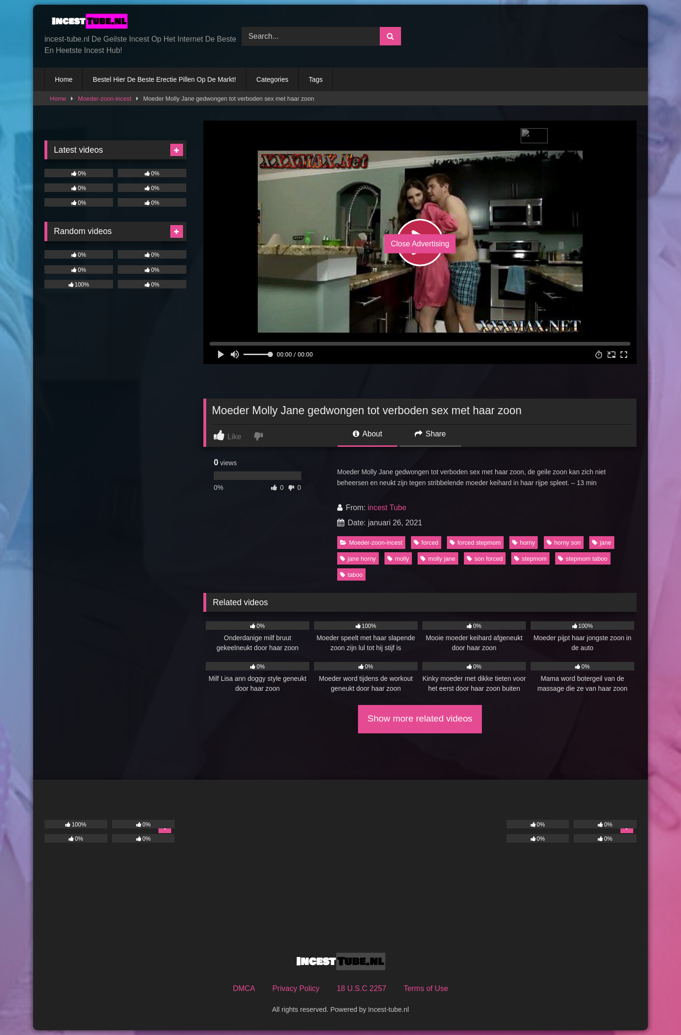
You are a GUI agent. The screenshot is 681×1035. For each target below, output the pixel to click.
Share (430, 434)
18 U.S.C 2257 (361, 988)
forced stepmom (475, 542)
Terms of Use (425, 988)
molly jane (437, 558)
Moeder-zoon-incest (104, 98)
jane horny (358, 558)
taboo (351, 574)
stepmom (530, 558)
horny (523, 542)
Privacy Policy (296, 988)
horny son (564, 542)
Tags (316, 79)
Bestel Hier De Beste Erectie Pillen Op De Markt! (164, 79)
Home (63, 79)
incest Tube (386, 508)
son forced (485, 558)
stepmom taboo (582, 558)
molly (398, 558)
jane (601, 542)
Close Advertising (420, 244)
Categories (272, 79)
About (367, 434)
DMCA (244, 988)
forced (426, 542)
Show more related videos (419, 718)
